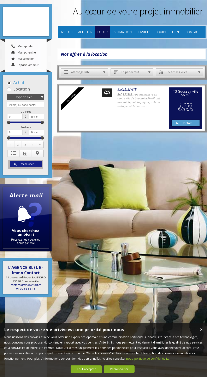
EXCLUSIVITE (127, 89)
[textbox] (25, 105)
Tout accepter (86, 369)
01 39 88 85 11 (25, 288)
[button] (25, 82)
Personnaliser (119, 369)
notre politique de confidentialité (148, 358)
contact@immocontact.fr (26, 285)
